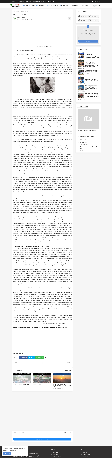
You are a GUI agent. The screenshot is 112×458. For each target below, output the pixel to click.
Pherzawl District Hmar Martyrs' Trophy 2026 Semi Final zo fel (91, 72)
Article (18, 11)
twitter (94, 20)
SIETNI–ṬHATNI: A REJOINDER (21, 384)
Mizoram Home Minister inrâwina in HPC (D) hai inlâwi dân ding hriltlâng (92, 95)
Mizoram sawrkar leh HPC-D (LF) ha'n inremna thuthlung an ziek (91, 88)
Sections (73, 5)
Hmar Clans (83, 142)
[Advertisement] (44, 33)
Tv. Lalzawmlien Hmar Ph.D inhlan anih (89, 147)
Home (25, 5)
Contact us (51, 1)
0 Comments (67, 433)
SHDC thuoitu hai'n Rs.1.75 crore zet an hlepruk (88, 131)
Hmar (31, 5)
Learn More (13, 450)
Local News (40, 5)
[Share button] (46, 357)
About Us (14, 1)
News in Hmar (56, 452)
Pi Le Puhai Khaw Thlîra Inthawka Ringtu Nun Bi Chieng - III (62, 386)
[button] (100, 5)
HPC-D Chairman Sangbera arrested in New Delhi (87, 137)
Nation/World (64, 5)
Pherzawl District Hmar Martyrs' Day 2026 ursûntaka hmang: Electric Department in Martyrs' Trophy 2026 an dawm (88, 63)
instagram (83, 20)
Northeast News (52, 5)
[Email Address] (88, 38)
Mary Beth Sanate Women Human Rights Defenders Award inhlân (91, 79)
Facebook (24, 357)
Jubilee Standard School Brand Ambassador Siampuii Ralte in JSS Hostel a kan (92, 55)
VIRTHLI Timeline (87, 454)
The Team (85, 457)
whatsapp (94, 16)
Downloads (83, 5)
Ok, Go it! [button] (7, 453)
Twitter (32, 357)
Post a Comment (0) (42, 439)
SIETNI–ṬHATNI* (37, 384)
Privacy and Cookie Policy (24, 1)
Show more (68, 370)
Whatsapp (40, 357)
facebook (83, 16)
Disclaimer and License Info (40, 1)
